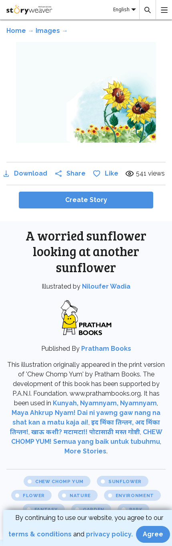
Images (48, 30)
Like (105, 173)
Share (70, 173)
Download (24, 173)
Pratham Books (106, 348)
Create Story (86, 200)
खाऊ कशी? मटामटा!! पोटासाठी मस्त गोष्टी (85, 432)
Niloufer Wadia (106, 286)
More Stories (85, 451)
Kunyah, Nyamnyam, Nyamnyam (105, 403)
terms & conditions (40, 534)
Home (16, 30)
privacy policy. (110, 534)
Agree (153, 534)
